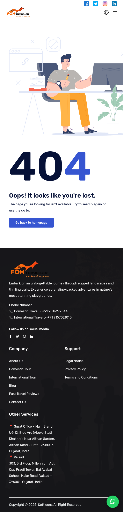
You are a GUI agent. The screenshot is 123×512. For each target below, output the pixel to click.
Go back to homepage (31, 222)
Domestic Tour (20, 369)
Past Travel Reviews (24, 394)
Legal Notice (74, 361)
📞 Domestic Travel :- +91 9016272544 (38, 311)
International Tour (22, 377)
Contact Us (17, 402)
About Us (16, 361)
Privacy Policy (75, 369)
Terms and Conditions (81, 377)
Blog (12, 386)
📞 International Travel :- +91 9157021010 (40, 317)
